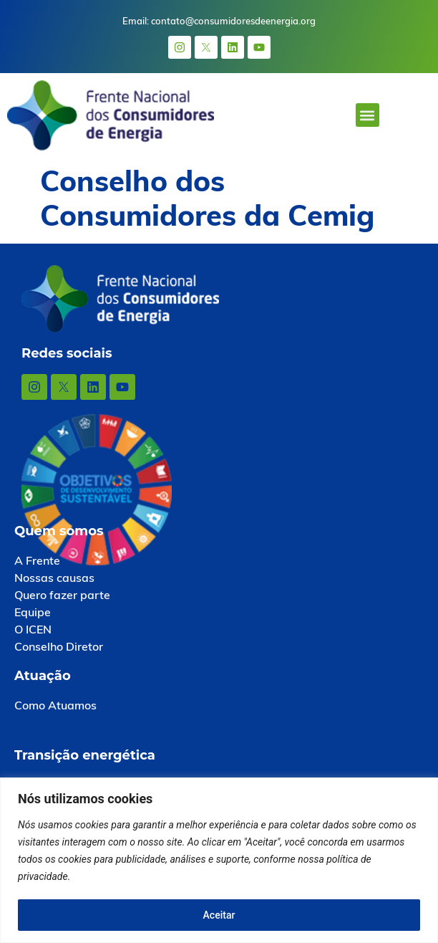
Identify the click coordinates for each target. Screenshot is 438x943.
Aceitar (219, 915)
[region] (219, 860)
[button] (367, 115)
